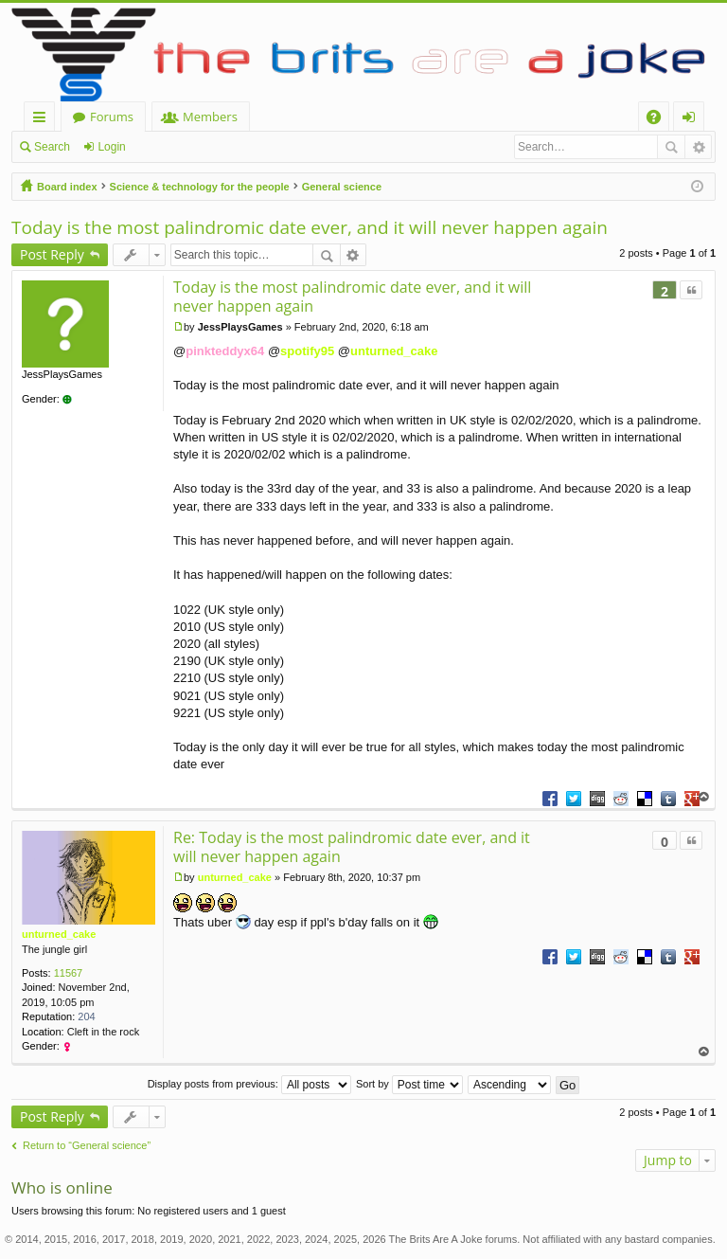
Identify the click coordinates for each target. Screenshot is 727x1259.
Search (52, 146)
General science (341, 186)
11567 (68, 973)
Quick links (43, 120)
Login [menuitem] (692, 120)
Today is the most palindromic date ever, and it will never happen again (309, 227)
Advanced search (698, 146)
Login (111, 146)
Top (704, 797)
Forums (111, 116)
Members (210, 116)
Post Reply (52, 254)
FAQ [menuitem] (659, 120)
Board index (67, 186)
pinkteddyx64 (225, 351)
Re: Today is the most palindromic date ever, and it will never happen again (351, 847)
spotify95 (307, 351)
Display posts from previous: (249, 1083)
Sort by (409, 1083)
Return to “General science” (87, 1145)
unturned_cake (393, 351)
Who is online (62, 1187)
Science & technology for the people (200, 186)
